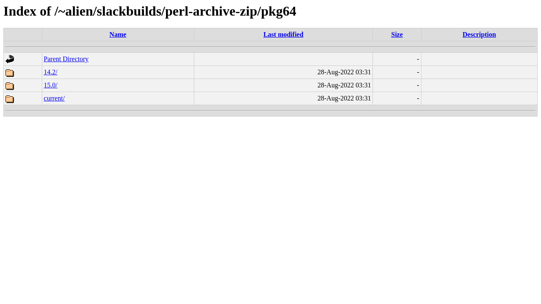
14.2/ (50, 72)
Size (397, 34)
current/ (54, 98)
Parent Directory (66, 58)
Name (117, 34)
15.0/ (50, 85)
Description (479, 34)
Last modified (284, 34)
